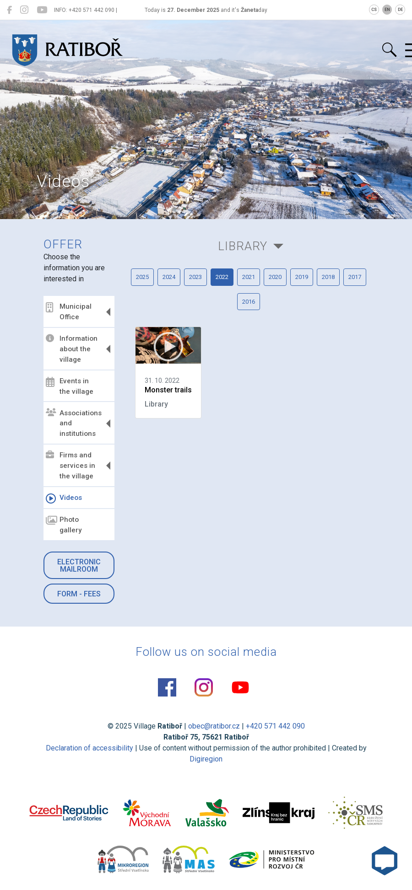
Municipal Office (69, 311)
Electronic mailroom (79, 566)
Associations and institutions (74, 423)
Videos (64, 498)
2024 (169, 276)
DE (400, 9)
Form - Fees (79, 594)
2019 (301, 276)
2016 (248, 301)
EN (387, 9)
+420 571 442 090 (275, 726)
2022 (222, 276)
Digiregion (206, 759)
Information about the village (72, 349)
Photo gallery (63, 524)
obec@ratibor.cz (214, 726)
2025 (142, 276)
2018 (328, 276)
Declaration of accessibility (89, 748)
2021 (248, 276)
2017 (354, 276)
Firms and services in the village (70, 465)
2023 (195, 276)
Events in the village (69, 386)
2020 (275, 276)
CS (374, 9)
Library (242, 246)
